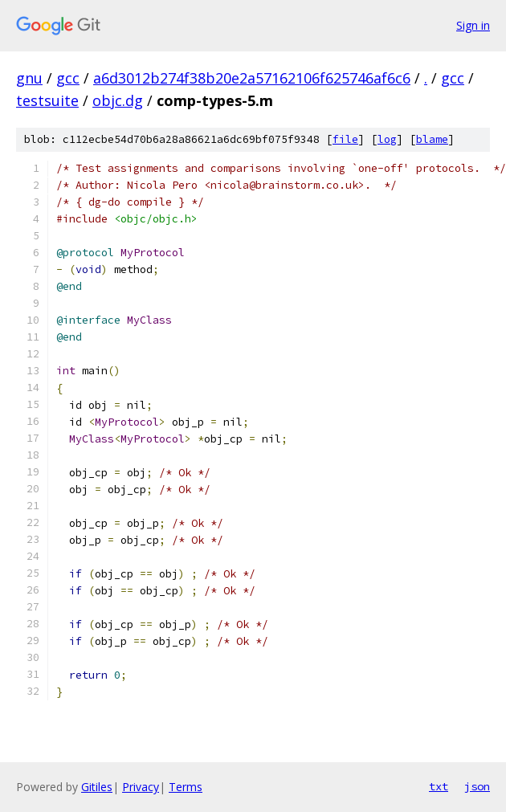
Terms (185, 786)
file (345, 139)
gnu (29, 78)
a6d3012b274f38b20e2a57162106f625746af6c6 (251, 78)
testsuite (47, 100)
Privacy (140, 786)
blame (432, 139)
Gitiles (96, 786)
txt (438, 786)
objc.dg (117, 100)
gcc (68, 78)
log (387, 139)
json (477, 786)
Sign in (473, 25)
